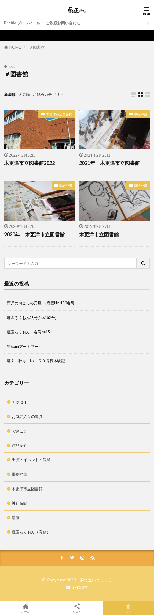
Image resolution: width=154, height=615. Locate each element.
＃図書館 (37, 47)
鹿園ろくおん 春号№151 (29, 331)
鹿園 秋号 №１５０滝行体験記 (36, 360)
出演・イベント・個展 (31, 459)
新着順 (10, 94)
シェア (77, 608)
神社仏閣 (19, 503)
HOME (15, 47)
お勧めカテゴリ (46, 94)
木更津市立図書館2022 (29, 163)
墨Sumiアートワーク (24, 346)
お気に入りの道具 (27, 416)
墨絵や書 (140, 114)
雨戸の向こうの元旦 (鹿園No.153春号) (41, 303)
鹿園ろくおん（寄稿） (31, 532)
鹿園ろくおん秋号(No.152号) (31, 317)
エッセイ (19, 402)
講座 (16, 517)
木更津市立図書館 (59, 114)
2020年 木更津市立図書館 (34, 234)
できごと (19, 430)
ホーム (25, 608)
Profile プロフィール (22, 23)
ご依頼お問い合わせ (63, 23)
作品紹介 (19, 445)
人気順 (24, 94)
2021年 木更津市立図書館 (109, 163)
